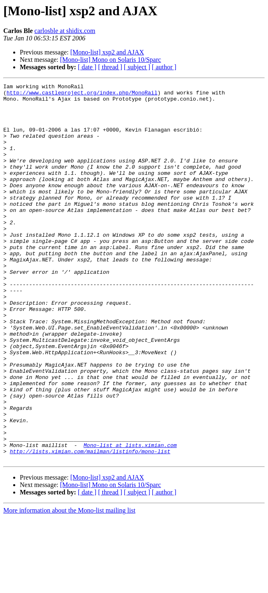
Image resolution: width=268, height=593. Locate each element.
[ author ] (164, 67)
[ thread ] (110, 67)
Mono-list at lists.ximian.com (130, 518)
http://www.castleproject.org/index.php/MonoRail (82, 95)
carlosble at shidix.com (65, 30)
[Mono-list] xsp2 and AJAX (107, 52)
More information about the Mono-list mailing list (69, 585)
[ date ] (87, 67)
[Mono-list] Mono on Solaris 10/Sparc (110, 59)
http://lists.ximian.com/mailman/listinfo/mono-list (90, 525)
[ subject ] (137, 67)
